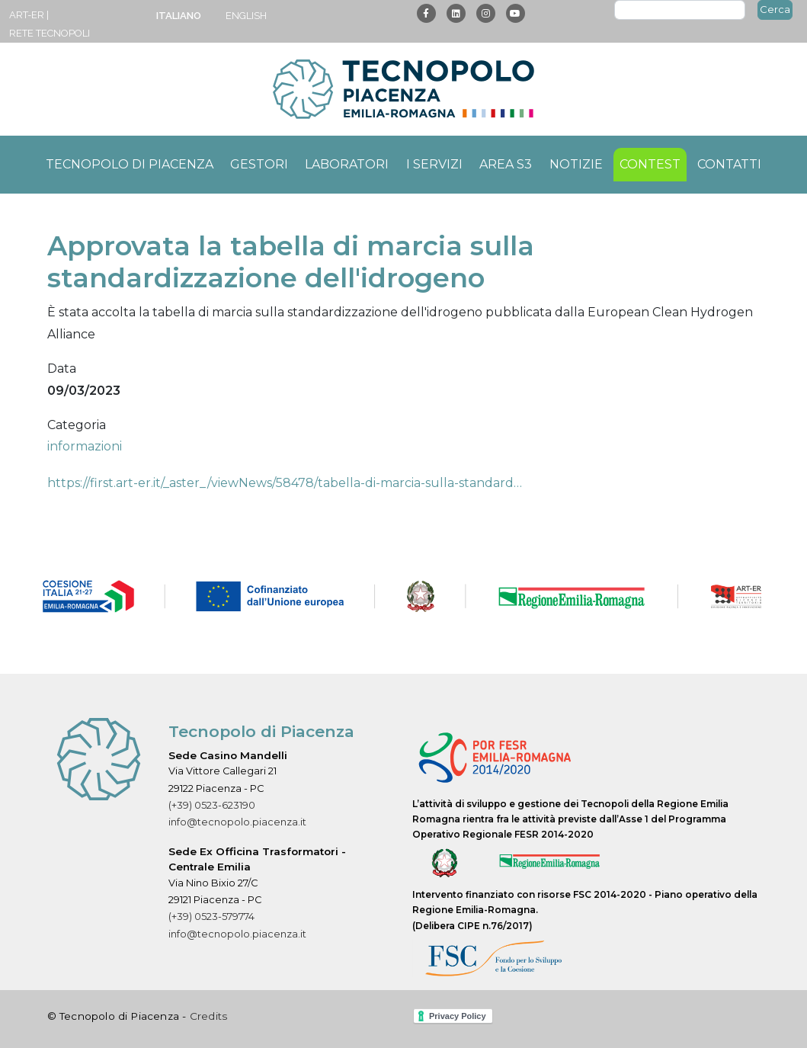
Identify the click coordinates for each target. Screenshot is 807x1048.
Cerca (775, 9)
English (246, 15)
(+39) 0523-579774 (211, 916)
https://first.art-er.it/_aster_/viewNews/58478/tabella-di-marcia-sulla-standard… (284, 483)
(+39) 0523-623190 (211, 805)
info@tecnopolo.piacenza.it (237, 822)
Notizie (576, 164)
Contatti (729, 164)
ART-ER (26, 15)
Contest (650, 164)
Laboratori (347, 164)
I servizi (434, 164)
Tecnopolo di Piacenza (129, 164)
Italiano (178, 15)
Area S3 (505, 164)
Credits (208, 1016)
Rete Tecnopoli (49, 33)
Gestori (259, 164)
